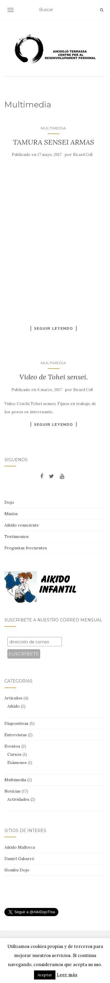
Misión (11, 513)
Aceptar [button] (45, 974)
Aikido (13, 706)
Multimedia (53, 128)
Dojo (9, 502)
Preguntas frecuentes (25, 547)
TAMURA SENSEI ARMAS (53, 142)
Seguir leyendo (53, 328)
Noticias (12, 791)
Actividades (18, 799)
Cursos (14, 754)
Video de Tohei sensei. (53, 376)
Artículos (13, 698)
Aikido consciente (21, 525)
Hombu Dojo (16, 870)
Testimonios (16, 536)
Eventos (12, 746)
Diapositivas (16, 723)
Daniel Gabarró (19, 858)
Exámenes (17, 762)
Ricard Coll (82, 154)
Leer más (67, 974)
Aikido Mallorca (19, 847)
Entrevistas (15, 734)
